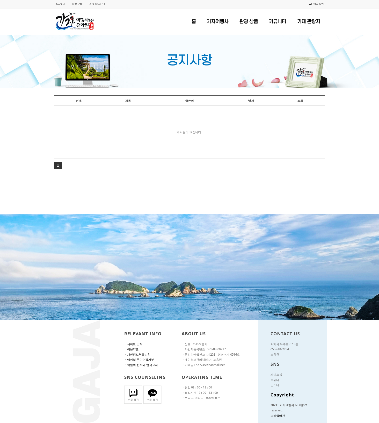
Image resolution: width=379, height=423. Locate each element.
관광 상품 (248, 21)
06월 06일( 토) (97, 4)
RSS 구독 (77, 4)
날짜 (251, 101)
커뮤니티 (277, 21)
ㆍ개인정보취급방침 (137, 355)
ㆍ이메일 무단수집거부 (139, 360)
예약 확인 (316, 4)
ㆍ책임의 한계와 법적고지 (141, 365)
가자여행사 (217, 21)
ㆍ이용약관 (131, 350)
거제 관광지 (308, 21)
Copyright (282, 396)
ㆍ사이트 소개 (133, 345)
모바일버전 (277, 416)
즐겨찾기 (60, 4)
